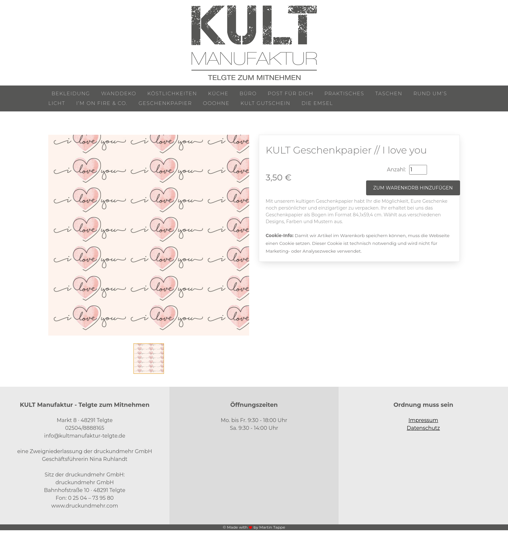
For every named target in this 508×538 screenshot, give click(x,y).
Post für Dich (291, 93)
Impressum (423, 420)
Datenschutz (423, 428)
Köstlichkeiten (172, 93)
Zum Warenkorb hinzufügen (413, 188)
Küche (218, 93)
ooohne (216, 103)
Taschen (388, 93)
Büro (248, 93)
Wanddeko (118, 93)
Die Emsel (317, 103)
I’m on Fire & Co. (101, 103)
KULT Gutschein (266, 103)
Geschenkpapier (165, 103)
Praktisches (344, 93)
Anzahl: (396, 169)
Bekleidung (71, 93)
